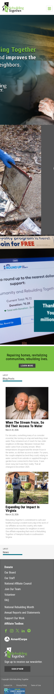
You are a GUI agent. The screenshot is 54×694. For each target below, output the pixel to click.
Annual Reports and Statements (22, 612)
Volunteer (9, 594)
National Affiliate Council (18, 583)
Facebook (6, 630)
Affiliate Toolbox (13, 623)
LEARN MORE (27, 366)
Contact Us (8, 685)
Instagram (12, 630)
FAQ (6, 600)
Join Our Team (12, 589)
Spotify (29, 630)
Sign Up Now (17, 669)
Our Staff (9, 578)
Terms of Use (36, 685)
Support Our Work (14, 618)
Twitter (17, 630)
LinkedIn (23, 630)
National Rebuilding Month (19, 607)
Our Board (10, 572)
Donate (8, 567)
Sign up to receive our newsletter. (23, 662)
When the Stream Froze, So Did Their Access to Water (25, 424)
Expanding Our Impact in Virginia (22, 509)
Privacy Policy (21, 685)
